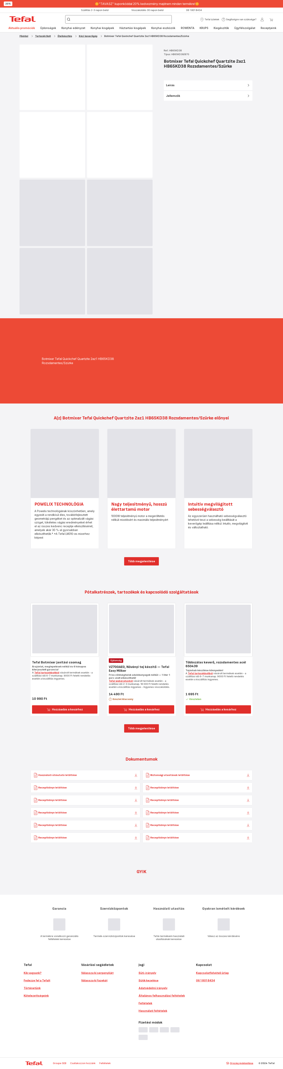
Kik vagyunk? (33, 972)
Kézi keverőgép (88, 36)
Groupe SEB (59, 1063)
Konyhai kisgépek (102, 28)
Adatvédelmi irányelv (153, 988)
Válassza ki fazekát (94, 980)
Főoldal (24, 36)
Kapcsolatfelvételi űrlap (212, 972)
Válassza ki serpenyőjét (97, 972)
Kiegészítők (221, 28)
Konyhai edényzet (73, 28)
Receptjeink (268, 28)
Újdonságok (48, 28)
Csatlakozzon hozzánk (83, 1063)
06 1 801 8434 (205, 980)
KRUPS (204, 28)
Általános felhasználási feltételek (162, 995)
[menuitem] (21, 28)
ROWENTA (187, 28)
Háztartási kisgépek (132, 28)
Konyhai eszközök (163, 28)
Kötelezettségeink (36, 995)
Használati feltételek (153, 1010)
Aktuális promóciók (21, 28)
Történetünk (32, 988)
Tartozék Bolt (43, 36)
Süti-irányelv (147, 972)
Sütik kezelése (148, 980)
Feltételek (145, 1003)
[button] (209, 19)
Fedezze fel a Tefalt (37, 980)
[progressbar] (52, 213)
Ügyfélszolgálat (244, 28)
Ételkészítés (65, 36)
